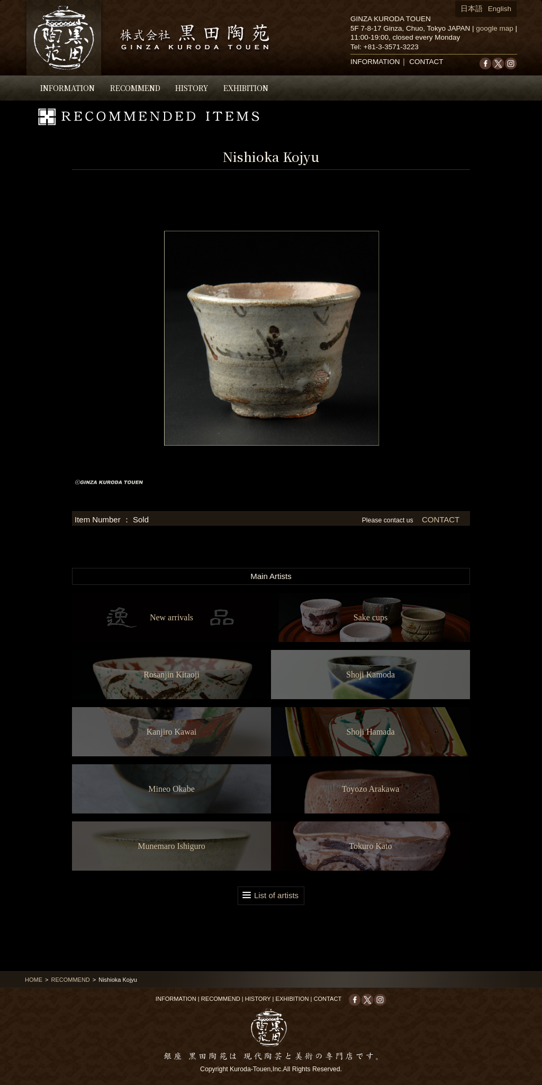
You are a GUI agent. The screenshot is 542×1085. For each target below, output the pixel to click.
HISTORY (191, 88)
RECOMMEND (135, 88)
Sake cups (370, 617)
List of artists (276, 895)
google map (494, 28)
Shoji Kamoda (370, 674)
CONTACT (426, 62)
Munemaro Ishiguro (171, 846)
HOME (33, 979)
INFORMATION (67, 88)
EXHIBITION (245, 88)
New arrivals (171, 617)
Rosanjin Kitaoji (171, 674)
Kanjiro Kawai (172, 731)
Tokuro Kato (370, 846)
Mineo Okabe (171, 788)
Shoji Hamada (370, 731)
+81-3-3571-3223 (391, 47)
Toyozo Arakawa (371, 788)
